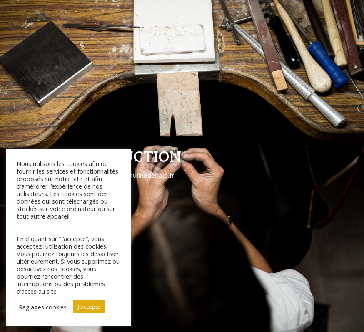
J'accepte (89, 306)
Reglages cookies (43, 307)
